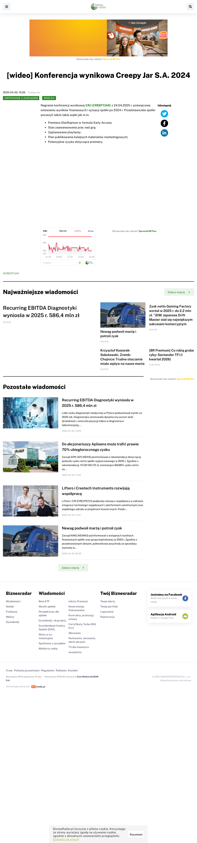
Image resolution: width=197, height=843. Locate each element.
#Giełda (49, 98)
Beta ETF (44, 601)
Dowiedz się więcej (66, 839)
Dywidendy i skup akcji (52, 620)
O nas (9, 670)
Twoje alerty (107, 601)
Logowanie (107, 611)
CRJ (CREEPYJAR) (98, 105)
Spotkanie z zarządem (52, 643)
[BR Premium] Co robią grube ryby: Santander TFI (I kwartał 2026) (171, 354)
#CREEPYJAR (11, 273)
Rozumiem (136, 834)
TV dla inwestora (78, 647)
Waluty (10, 616)
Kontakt (73, 670)
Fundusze (11, 611)
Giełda (10, 606)
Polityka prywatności (27, 670)
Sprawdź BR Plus (111, 59)
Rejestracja (107, 616)
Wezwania (74, 633)
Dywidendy (12, 621)
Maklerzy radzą (48, 648)
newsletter (75, 652)
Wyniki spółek (47, 606)
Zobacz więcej (179, 292)
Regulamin (47, 670)
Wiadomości (13, 601)
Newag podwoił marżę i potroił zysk (92, 528)
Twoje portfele (109, 606)
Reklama (61, 670)
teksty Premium (78, 601)
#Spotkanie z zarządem (21, 98)
